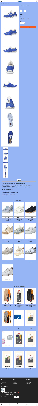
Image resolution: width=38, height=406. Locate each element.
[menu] (1, 1)
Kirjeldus (19, 180)
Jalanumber (22, 16)
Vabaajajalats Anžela (6, 3)
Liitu (16, 396)
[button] (9, 404)
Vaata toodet (7, 217)
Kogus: (21, 21)
